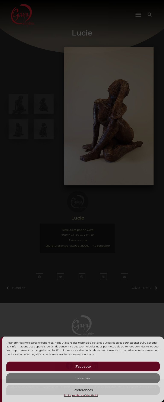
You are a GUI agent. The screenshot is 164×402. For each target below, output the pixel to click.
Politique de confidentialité (81, 395)
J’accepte (83, 366)
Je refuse (83, 378)
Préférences (83, 390)
